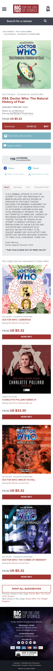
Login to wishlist (14, 145)
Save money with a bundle (19, 135)
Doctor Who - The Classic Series (17, 31)
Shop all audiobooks (26, 589)
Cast (28, 187)
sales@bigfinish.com (28, 630)
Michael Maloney (25, 403)
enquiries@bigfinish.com (29, 636)
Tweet (36, 168)
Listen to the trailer (16, 174)
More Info (26, 336)
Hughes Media (30, 668)
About (6, 187)
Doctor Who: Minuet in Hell (18, 479)
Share (11, 168)
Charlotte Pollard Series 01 (19, 399)
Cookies (24, 665)
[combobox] (23, 21)
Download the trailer (40, 174)
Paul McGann (15, 113)
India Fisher (28, 113)
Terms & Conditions (35, 665)
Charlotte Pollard (9, 397)
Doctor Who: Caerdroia (16, 319)
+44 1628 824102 (30, 627)
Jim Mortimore (18, 110)
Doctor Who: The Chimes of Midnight (24, 559)
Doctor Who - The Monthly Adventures (22, 34)
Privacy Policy (16, 665)
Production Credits (41, 187)
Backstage (18, 187)
